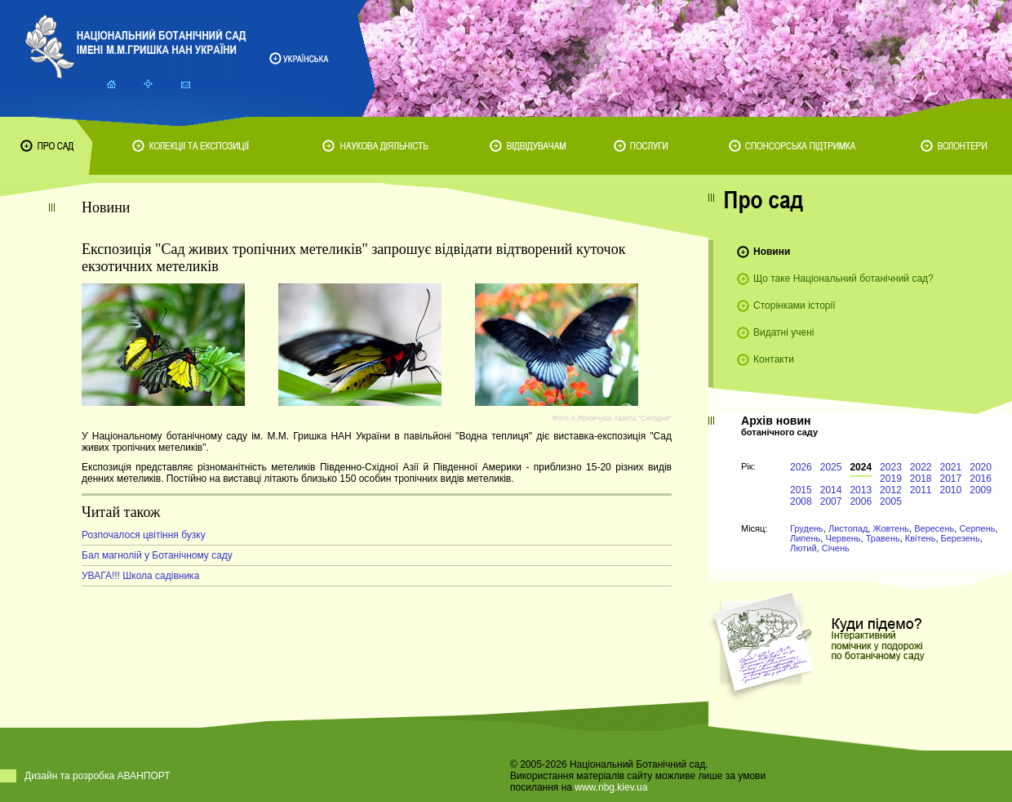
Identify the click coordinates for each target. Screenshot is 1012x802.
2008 (801, 501)
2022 (921, 467)
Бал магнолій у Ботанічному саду (157, 555)
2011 (921, 490)
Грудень (806, 528)
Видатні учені (783, 332)
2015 (801, 490)
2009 (981, 490)
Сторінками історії (794, 305)
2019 (891, 478)
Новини (771, 251)
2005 (891, 501)
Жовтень (890, 528)
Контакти (773, 359)
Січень (836, 548)
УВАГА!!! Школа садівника (140, 575)
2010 (951, 490)
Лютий (803, 548)
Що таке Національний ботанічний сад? (843, 278)
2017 (951, 478)
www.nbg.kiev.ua (611, 787)
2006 (861, 501)
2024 (861, 467)
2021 (951, 467)
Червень (842, 538)
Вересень (934, 528)
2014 (831, 490)
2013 (861, 490)
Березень (960, 538)
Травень (883, 538)
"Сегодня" (655, 418)
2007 (831, 501)
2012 (891, 490)
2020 (981, 467)
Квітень (920, 538)
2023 (891, 467)
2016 (981, 478)
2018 (921, 478)
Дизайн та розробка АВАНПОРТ (97, 776)
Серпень (977, 528)
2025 (831, 467)
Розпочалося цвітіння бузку (144, 535)
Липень (805, 538)
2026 (801, 467)
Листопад (848, 528)
